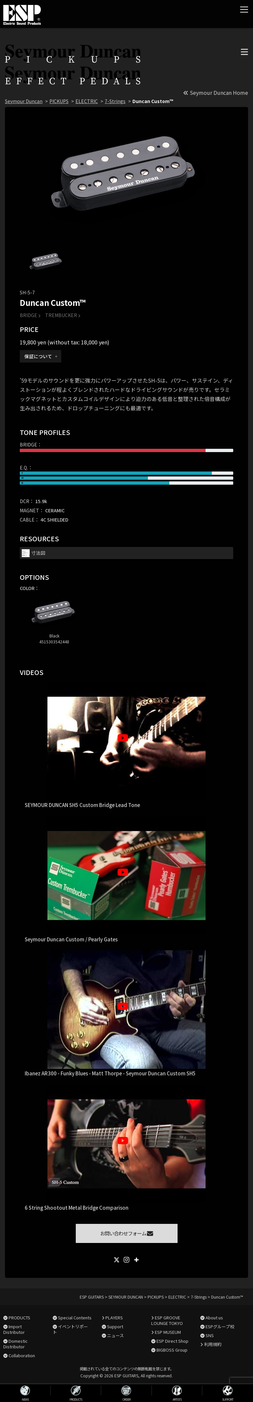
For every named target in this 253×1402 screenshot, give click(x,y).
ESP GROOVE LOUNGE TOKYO (167, 1320)
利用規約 (212, 1344)
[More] (136, 1259)
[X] (116, 1259)
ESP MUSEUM (168, 1332)
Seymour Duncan (23, 101)
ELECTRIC (86, 101)
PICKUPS (59, 101)
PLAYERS (114, 1317)
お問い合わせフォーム (126, 1233)
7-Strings (115, 101)
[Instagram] (126, 1259)
